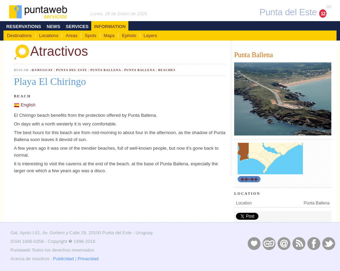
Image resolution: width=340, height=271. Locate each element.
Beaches (167, 70)
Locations (49, 35)
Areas (71, 35)
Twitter (328, 243)
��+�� (249, 179)
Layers (150, 35)
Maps (109, 35)
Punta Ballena (105, 70)
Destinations (19, 35)
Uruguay (44, 70)
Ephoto (129, 35)
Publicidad (63, 258)
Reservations (23, 26)
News (53, 26)
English (28, 104)
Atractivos (51, 52)
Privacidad (88, 258)
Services (77, 26)
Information (110, 26)
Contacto (284, 243)
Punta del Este (71, 70)
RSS (299, 243)
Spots (90, 35)
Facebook (314, 243)
